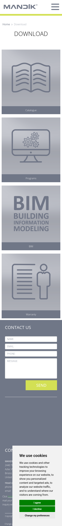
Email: (10, 346)
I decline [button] (37, 509)
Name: (10, 339)
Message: (12, 361)
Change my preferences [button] (37, 515)
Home (6, 24)
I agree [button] (37, 502)
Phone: (11, 353)
